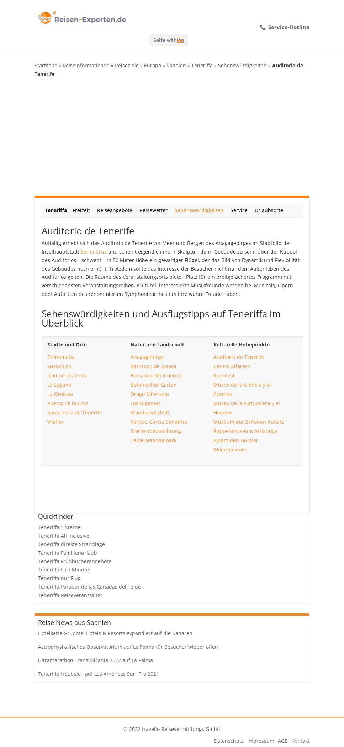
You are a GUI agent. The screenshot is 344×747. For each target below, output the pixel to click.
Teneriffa (202, 65)
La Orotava (60, 394)
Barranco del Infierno (156, 375)
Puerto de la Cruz (68, 403)
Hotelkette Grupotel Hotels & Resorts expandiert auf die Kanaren (115, 633)
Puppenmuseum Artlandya (245, 431)
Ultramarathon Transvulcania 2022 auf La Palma (95, 660)
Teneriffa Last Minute (63, 569)
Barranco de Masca (153, 366)
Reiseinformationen (86, 65)
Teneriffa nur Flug (59, 578)
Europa (152, 65)
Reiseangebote (114, 210)
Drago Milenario (150, 394)
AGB (283, 740)
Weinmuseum (230, 449)
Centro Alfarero (231, 366)
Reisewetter (153, 210)
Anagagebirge (147, 357)
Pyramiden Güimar (235, 440)
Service (239, 210)
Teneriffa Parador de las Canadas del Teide (89, 586)
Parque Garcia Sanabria (159, 421)
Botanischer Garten (154, 384)
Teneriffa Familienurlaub (67, 552)
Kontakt (300, 740)
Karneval (223, 375)
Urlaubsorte (269, 210)
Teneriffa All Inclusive (63, 535)
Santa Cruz (94, 251)
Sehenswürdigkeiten (242, 65)
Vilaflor (55, 421)
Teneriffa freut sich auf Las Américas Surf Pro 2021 (98, 673)
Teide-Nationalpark (153, 440)
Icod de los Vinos (67, 375)
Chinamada (61, 357)
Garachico (59, 366)
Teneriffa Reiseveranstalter (70, 595)
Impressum (260, 740)
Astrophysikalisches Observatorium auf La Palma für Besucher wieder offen (128, 646)
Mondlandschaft (150, 412)
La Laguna (59, 384)
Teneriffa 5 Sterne (59, 527)
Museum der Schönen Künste (248, 421)
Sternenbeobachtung (156, 431)
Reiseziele (127, 65)
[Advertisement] (172, 137)
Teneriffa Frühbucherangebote (74, 561)
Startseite (46, 65)
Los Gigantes (146, 403)
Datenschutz (229, 740)
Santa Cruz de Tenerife (74, 412)
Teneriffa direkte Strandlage (71, 544)
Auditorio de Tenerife (238, 357)
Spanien (176, 65)
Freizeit (81, 210)
